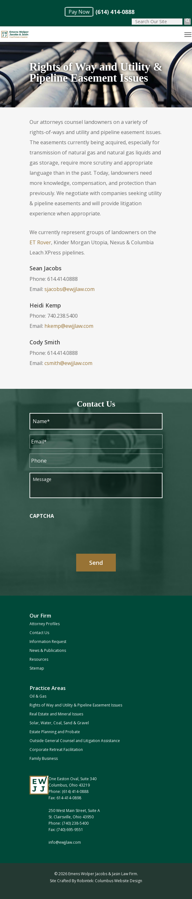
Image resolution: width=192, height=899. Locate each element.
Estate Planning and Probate (55, 731)
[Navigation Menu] (187, 34)
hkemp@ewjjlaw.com (68, 325)
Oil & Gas (38, 696)
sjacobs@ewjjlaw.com (69, 289)
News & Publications (48, 650)
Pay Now (79, 11)
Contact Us (39, 632)
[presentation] (78, 536)
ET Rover (40, 242)
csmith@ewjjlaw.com (68, 363)
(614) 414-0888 (115, 12)
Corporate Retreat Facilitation (56, 749)
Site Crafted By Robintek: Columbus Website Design (96, 880)
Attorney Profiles (45, 623)
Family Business (44, 758)
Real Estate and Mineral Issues (56, 714)
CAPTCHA (42, 516)
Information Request (48, 641)
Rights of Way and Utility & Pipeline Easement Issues (76, 705)
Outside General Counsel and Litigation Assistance (75, 740)
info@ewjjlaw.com (65, 842)
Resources (39, 659)
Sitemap (37, 668)
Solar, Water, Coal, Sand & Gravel (59, 723)
